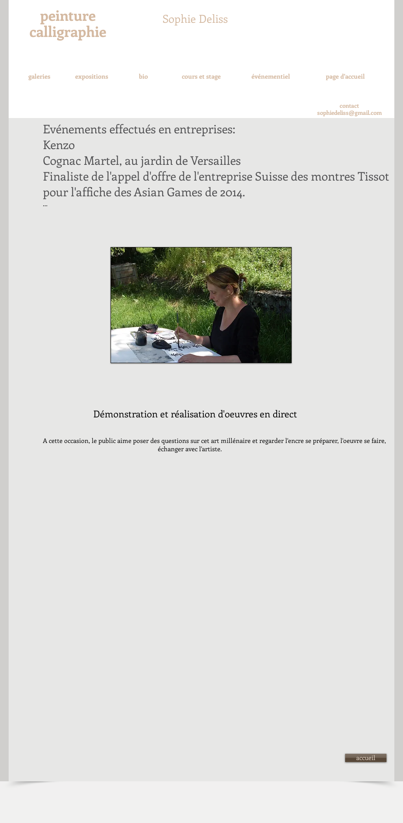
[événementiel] (271, 76)
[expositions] (91, 76)
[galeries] (39, 76)
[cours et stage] (201, 76)
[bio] (143, 76)
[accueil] (365, 758)
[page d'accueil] (345, 76)
